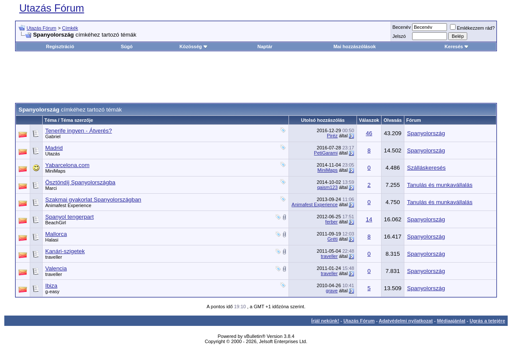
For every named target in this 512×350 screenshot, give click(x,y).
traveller (53, 257)
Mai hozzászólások (354, 46)
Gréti (332, 239)
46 (369, 133)
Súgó (127, 46)
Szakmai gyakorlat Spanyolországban (93, 199)
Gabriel (52, 136)
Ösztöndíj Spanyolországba (80, 182)
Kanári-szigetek (65, 251)
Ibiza (51, 285)
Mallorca (56, 234)
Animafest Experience (68, 205)
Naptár (265, 46)
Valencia (56, 268)
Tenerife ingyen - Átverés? (78, 130)
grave (332, 290)
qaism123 (327, 187)
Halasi (52, 239)
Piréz (332, 135)
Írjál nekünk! (325, 320)
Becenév (401, 27)
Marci (51, 188)
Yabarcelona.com (67, 165)
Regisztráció (60, 46)
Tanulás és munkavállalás (439, 185)
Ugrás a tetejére (487, 320)
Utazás (52, 153)
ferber (331, 221)
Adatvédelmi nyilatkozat (406, 320)
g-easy (52, 291)
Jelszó (399, 36)
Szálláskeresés (426, 167)
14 (369, 219)
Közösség (194, 46)
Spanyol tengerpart (69, 217)
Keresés (456, 46)
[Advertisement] (256, 77)
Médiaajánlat (451, 320)
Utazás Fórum (51, 8)
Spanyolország (426, 133)
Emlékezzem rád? (472, 28)
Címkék (70, 28)
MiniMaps (55, 170)
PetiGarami (326, 152)
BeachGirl (55, 222)
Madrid (54, 148)
